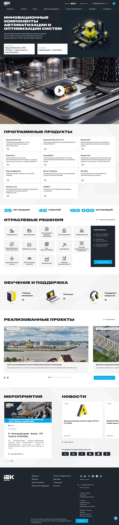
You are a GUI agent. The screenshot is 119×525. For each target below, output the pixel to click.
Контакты (56, 486)
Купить (35, 9)
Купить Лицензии (38, 482)
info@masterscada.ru (87, 497)
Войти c (70, 3)
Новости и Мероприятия (73, 9)
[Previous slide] (4, 378)
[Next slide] (8, 378)
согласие (62, 521)
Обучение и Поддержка (51, 9)
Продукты (10, 9)
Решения (24, 9)
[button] (49, 377)
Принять (82, 521)
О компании (107, 9)
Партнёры (92, 9)
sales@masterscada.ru (87, 506)
